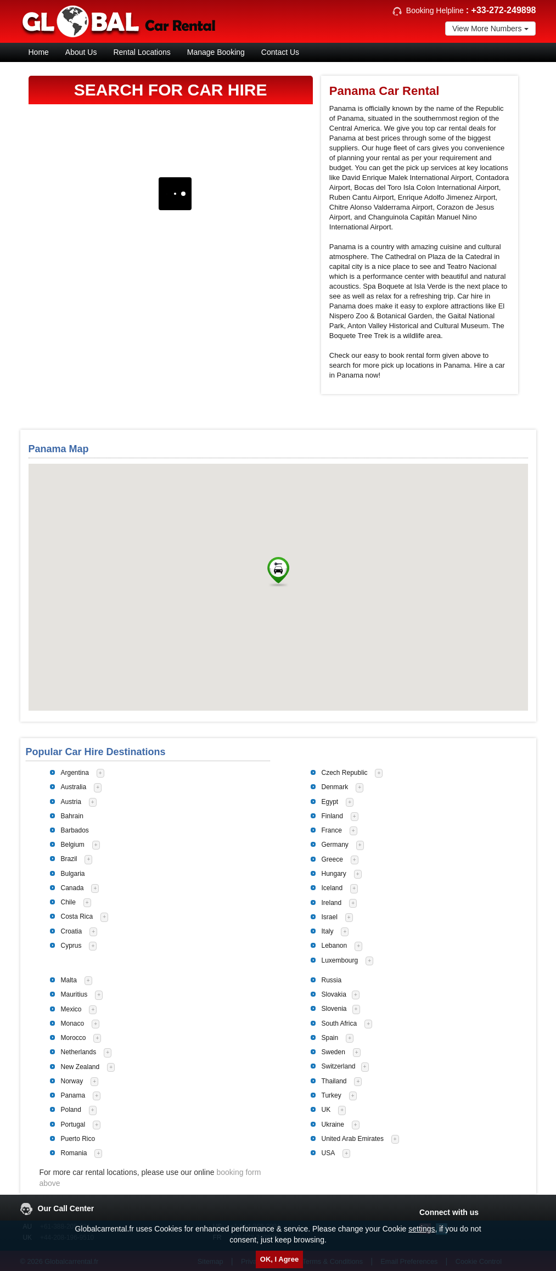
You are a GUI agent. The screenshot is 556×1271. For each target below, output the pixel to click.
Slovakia (334, 994)
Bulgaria (73, 874)
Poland (71, 1109)
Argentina (75, 773)
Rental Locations (141, 52)
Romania (74, 1153)
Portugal (73, 1124)
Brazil (69, 859)
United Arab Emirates (353, 1139)
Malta (69, 980)
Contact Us (280, 52)
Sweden (333, 1052)
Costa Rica (77, 916)
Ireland (332, 903)
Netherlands (79, 1052)
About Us (81, 52)
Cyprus (71, 945)
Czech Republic (345, 773)
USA (328, 1153)
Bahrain (72, 816)
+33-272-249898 (503, 10)
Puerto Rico (78, 1139)
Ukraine (333, 1124)
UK (326, 1109)
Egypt (330, 802)
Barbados (75, 830)
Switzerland (339, 1066)
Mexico (71, 1009)
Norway (72, 1081)
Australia (74, 787)
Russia (332, 980)
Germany (335, 844)
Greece (332, 859)
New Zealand (80, 1067)
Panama (73, 1095)
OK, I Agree (279, 1259)
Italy (328, 931)
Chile (68, 902)
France (332, 830)
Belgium (73, 844)
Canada (72, 888)
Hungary (334, 874)
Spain (330, 1038)
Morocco (73, 1038)
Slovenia (334, 1009)
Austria (71, 802)
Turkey (331, 1095)
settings (421, 1228)
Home (39, 52)
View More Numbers (490, 28)
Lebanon (334, 945)
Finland (332, 816)
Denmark (335, 787)
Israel (330, 917)
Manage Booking (216, 52)
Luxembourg (340, 960)
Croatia (71, 931)
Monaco (73, 1023)
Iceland (332, 888)
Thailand (334, 1081)
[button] (278, 572)
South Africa (339, 1023)
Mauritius (74, 994)
